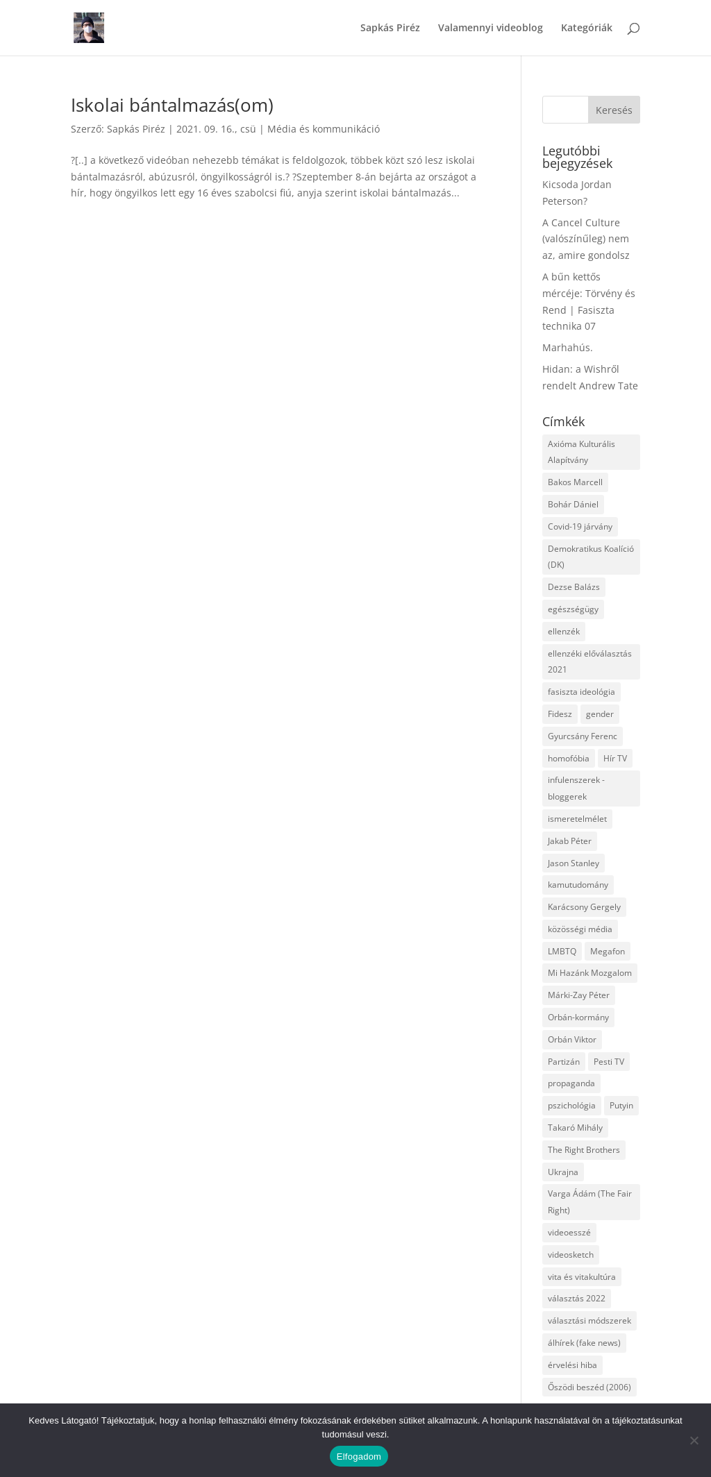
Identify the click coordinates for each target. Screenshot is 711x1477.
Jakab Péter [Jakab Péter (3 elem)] (570, 841)
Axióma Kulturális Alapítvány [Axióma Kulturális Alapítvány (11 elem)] (581, 452)
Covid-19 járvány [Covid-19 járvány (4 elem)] (580, 526)
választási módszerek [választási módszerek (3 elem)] (589, 1320)
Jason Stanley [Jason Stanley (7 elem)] (573, 863)
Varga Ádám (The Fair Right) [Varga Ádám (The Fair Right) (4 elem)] (590, 1202)
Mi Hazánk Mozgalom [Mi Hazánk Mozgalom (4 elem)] (590, 973)
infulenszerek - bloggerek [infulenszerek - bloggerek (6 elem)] (576, 788)
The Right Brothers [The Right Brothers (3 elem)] (584, 1150)
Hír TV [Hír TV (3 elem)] (615, 758)
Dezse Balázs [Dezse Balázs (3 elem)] (574, 587)
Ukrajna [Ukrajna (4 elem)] (563, 1172)
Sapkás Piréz (390, 28)
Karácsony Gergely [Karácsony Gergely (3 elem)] (584, 907)
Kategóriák (586, 28)
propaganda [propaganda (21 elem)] (571, 1083)
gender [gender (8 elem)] (600, 714)
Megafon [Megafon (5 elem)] (607, 951)
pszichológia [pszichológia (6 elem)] (572, 1105)
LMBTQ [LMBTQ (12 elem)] (562, 951)
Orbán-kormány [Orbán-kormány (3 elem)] (578, 1017)
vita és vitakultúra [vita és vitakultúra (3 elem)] (582, 1277)
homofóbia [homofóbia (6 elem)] (568, 758)
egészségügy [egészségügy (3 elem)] (573, 609)
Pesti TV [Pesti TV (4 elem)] (609, 1061)
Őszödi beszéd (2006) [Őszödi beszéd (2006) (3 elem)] (589, 1387)
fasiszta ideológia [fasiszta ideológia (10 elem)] (581, 692)
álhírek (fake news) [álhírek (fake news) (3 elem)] (584, 1343)
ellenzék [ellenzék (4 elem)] (564, 631)
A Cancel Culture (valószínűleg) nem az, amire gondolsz (586, 239)
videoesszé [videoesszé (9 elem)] (569, 1232)
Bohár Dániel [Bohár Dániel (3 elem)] (573, 504)
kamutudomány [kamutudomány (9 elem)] (578, 885)
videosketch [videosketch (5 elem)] (571, 1254)
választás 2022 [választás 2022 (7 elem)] (576, 1298)
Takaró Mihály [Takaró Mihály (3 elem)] (575, 1127)
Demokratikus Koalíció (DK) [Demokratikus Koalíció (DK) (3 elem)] (591, 557)
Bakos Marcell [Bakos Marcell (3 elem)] (575, 482)
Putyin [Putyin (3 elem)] (621, 1105)
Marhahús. (567, 347)
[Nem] (694, 1440)
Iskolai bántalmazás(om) (172, 104)
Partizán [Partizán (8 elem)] (564, 1061)
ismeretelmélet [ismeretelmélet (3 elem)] (577, 819)
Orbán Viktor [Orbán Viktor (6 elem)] (572, 1039)
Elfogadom (359, 1456)
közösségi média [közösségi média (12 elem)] (580, 929)
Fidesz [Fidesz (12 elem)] (560, 714)
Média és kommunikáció (323, 128)
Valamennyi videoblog (490, 28)
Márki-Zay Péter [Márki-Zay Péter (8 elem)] (579, 995)
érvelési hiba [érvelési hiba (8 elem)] (572, 1365)
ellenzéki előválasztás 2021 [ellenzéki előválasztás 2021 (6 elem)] (590, 662)
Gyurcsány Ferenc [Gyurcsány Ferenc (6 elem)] (582, 736)
